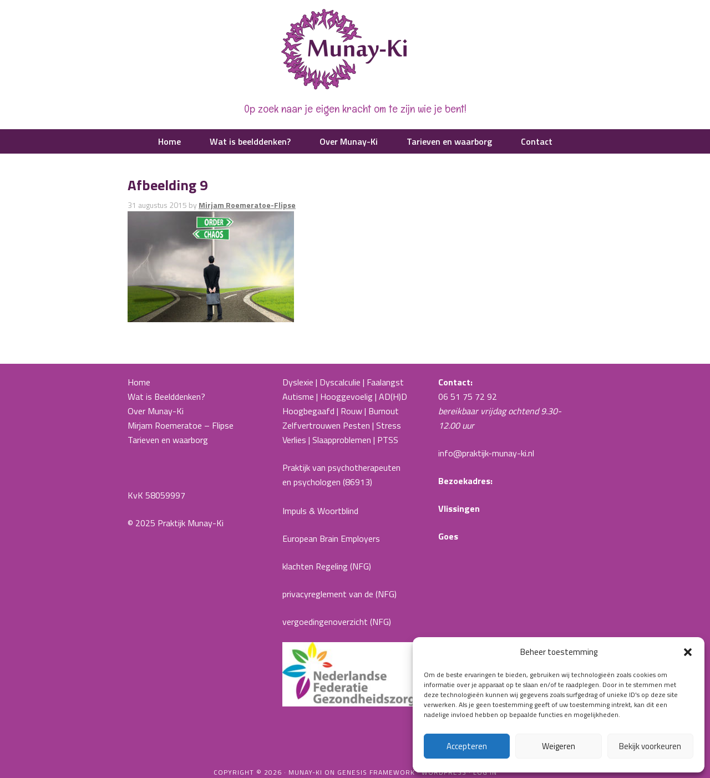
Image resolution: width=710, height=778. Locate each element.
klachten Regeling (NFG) (326, 566)
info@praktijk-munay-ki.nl (486, 453)
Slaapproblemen (341, 439)
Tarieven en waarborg (168, 439)
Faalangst (385, 382)
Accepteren (467, 746)
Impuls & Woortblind (320, 510)
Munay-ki (305, 772)
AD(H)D (394, 396)
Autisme (298, 396)
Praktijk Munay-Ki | (355, 50)
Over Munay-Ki (156, 411)
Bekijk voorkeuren (650, 746)
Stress (388, 425)
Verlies (294, 439)
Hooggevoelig (346, 396)
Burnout (383, 411)
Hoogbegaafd (308, 411)
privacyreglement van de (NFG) (339, 594)
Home (139, 382)
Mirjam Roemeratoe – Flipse (181, 425)
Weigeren (558, 746)
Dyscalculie (340, 382)
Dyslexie (297, 382)
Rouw (351, 411)
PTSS (387, 439)
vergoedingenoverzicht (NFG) (336, 621)
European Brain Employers (331, 538)
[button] (687, 652)
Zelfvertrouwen (311, 425)
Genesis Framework (376, 772)
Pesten (356, 425)
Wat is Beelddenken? (166, 396)
